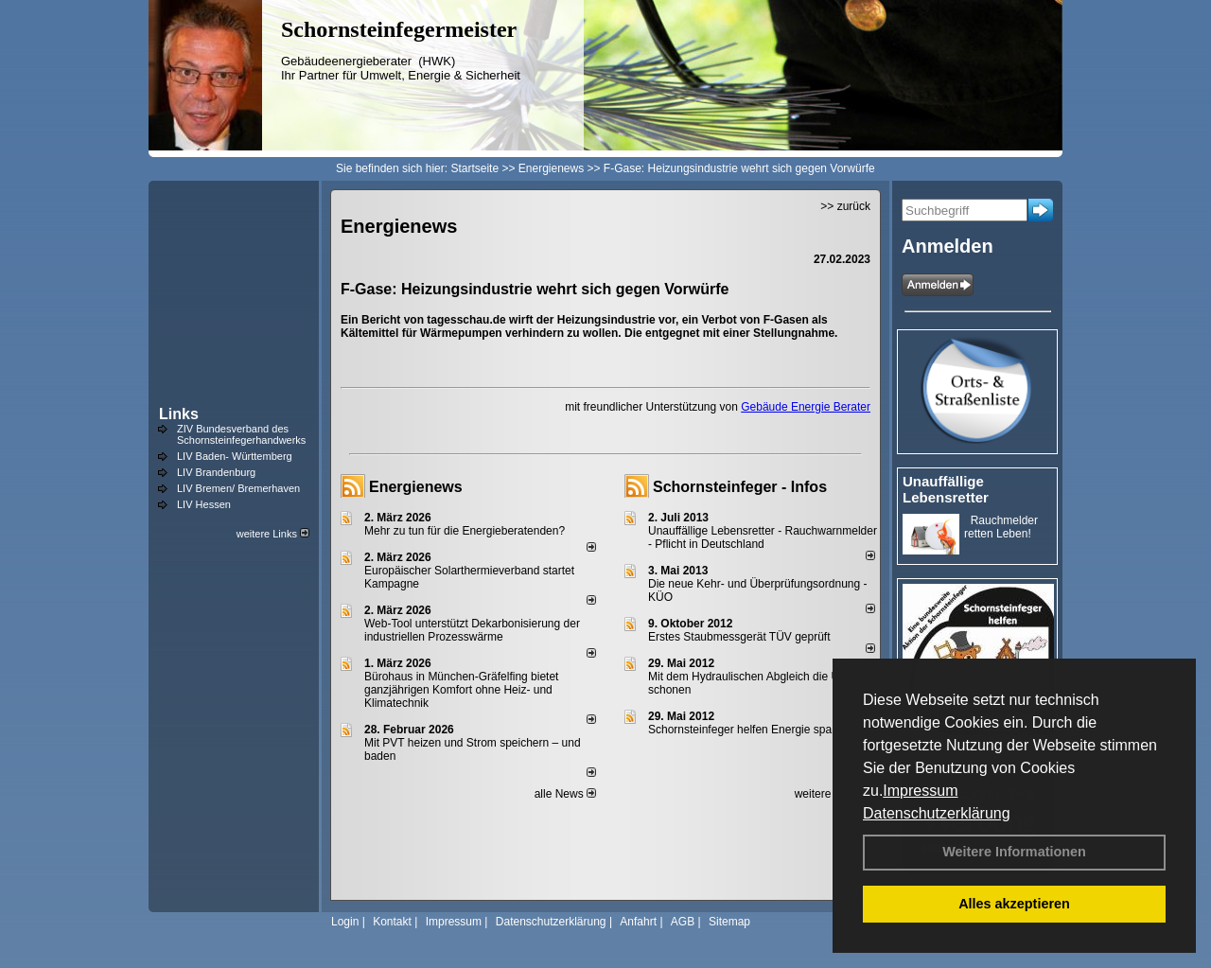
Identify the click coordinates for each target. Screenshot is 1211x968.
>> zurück (845, 206)
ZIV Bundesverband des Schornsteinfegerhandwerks (241, 434)
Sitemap (729, 921)
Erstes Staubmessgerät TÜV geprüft (739, 636)
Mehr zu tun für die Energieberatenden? (464, 530)
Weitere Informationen (1014, 851)
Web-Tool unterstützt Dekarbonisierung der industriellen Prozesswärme (472, 630)
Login (345, 921)
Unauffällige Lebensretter (946, 489)
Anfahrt (638, 921)
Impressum (920, 791)
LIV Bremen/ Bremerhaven (238, 488)
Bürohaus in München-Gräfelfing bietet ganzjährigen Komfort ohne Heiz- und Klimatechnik (461, 690)
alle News (565, 794)
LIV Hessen (204, 504)
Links (179, 414)
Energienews (416, 487)
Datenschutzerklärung (936, 813)
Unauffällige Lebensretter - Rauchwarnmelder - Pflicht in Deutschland (762, 537)
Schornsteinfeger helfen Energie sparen (748, 729)
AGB (682, 921)
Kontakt (392, 921)
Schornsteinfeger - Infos (740, 487)
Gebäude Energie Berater (805, 407)
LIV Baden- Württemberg (234, 456)
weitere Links (273, 533)
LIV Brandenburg (216, 472)
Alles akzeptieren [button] (1014, 903)
